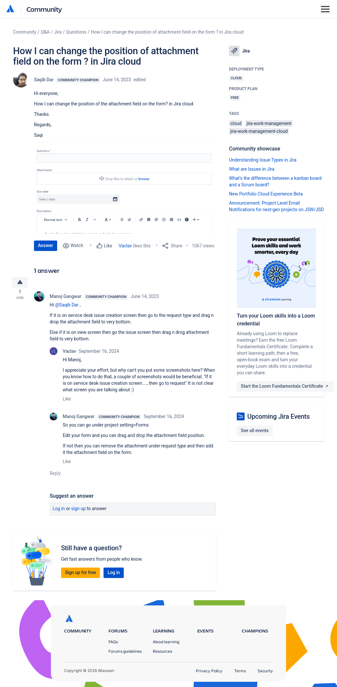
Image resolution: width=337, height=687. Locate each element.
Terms (240, 670)
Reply (55, 474)
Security (265, 670)
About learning (166, 641)
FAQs (113, 641)
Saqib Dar (44, 79)
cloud (235, 123)
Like (67, 400)
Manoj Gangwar (65, 298)
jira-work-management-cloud (258, 131)
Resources (162, 651)
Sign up (78, 510)
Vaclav (125, 245)
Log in (59, 510)
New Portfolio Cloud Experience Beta (266, 193)
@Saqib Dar (67, 306)
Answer (45, 245)
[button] (125, 186)
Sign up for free (80, 574)
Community (44, 9)
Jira (58, 32)
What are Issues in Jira (251, 169)
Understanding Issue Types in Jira (263, 160)
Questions (76, 32)
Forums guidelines (125, 651)
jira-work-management (269, 123)
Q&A (45, 32)
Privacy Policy (209, 670)
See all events (254, 430)
